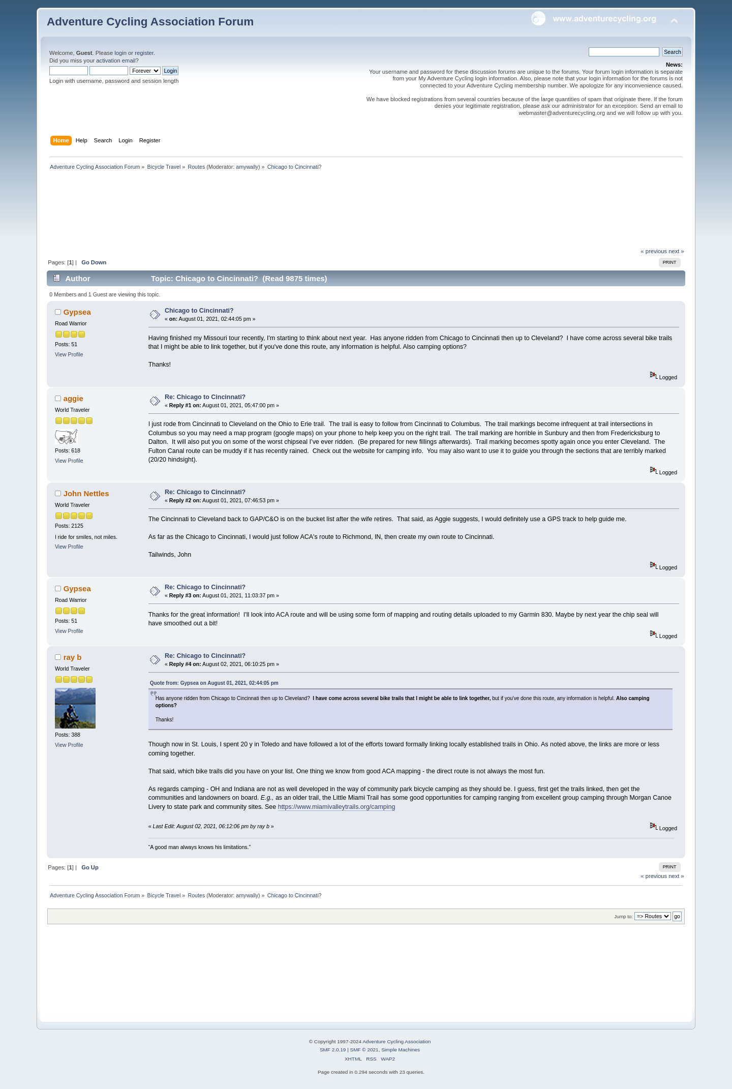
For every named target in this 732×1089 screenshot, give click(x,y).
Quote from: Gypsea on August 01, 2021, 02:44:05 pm (214, 683)
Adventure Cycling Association (396, 1041)
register (144, 53)
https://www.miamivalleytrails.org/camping (336, 806)
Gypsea (77, 312)
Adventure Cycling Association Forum (150, 21)
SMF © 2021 (364, 1049)
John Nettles (86, 493)
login (120, 53)
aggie (73, 398)
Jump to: (623, 916)
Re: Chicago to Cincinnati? (205, 397)
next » (676, 251)
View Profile (69, 354)
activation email (115, 60)
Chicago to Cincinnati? (199, 310)
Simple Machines (400, 1049)
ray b (73, 657)
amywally (247, 167)
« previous (653, 251)
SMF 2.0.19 (333, 1049)
